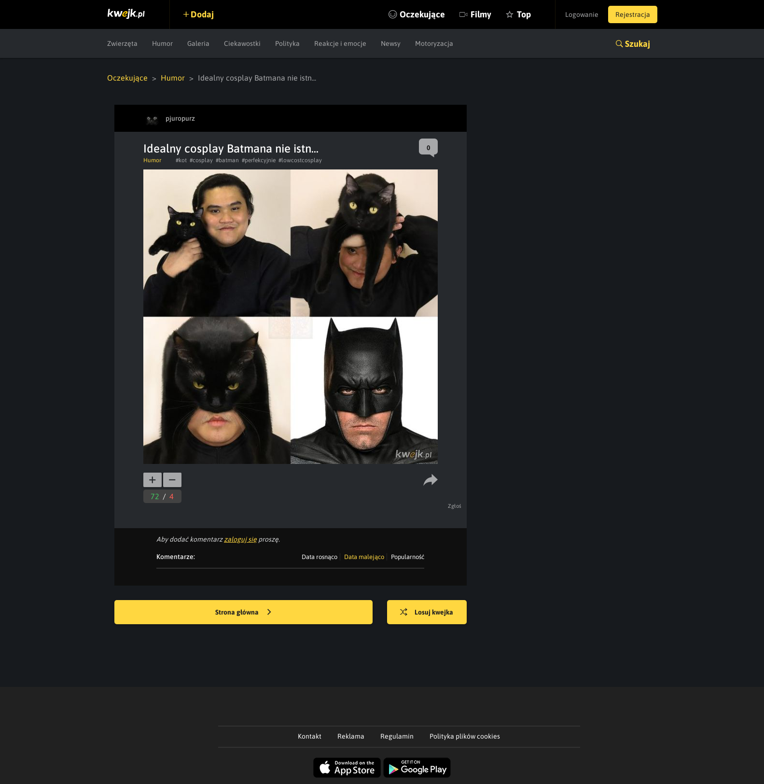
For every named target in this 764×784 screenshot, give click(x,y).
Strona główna (243, 612)
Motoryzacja (434, 43)
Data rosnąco (319, 556)
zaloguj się (240, 539)
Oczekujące (422, 14)
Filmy (481, 14)
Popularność (407, 556)
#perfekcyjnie (259, 160)
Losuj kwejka (426, 612)
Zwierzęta (122, 43)
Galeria (198, 43)
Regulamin (397, 736)
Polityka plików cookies (465, 736)
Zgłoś (455, 506)
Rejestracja (632, 14)
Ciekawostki (242, 43)
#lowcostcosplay (300, 160)
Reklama (350, 736)
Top (524, 14)
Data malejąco (364, 556)
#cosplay (201, 160)
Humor (162, 43)
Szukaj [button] (637, 44)
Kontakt (309, 736)
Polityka (287, 43)
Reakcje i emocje (340, 43)
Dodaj (202, 14)
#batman (227, 160)
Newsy (391, 43)
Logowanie (581, 14)
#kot (181, 160)
